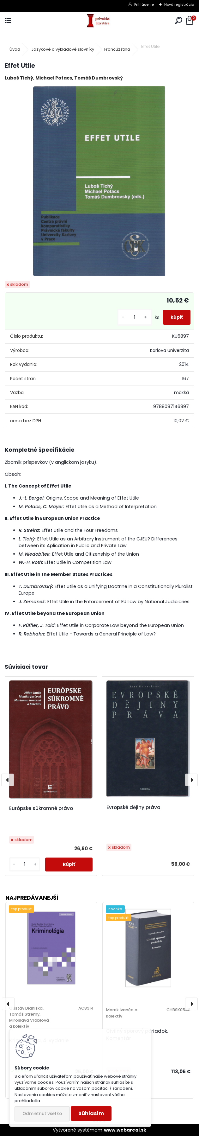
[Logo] (99, 21)
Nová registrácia (179, 4)
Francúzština (117, 49)
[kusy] (134, 317)
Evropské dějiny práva (133, 807)
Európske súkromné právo (41, 808)
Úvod (14, 49)
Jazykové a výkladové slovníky (62, 49)
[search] (178, 20)
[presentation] (7, 780)
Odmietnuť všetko (42, 1114)
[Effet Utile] (99, 181)
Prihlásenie (144, 4)
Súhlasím (91, 1113)
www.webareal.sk (125, 1130)
